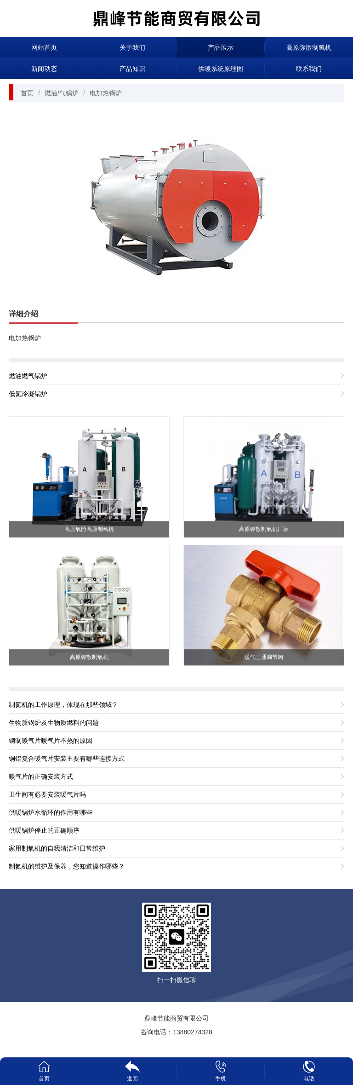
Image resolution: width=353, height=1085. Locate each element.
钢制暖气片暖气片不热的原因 (50, 740)
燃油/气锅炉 (62, 93)
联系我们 (309, 68)
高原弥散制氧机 (308, 47)
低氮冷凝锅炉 (28, 393)
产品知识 (132, 68)
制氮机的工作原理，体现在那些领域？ (63, 704)
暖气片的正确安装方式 (41, 776)
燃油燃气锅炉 (28, 375)
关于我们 (132, 47)
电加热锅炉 (106, 93)
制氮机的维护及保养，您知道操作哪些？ (67, 866)
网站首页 (44, 47)
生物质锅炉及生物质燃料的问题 (54, 722)
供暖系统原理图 (220, 68)
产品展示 (220, 47)
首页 (27, 93)
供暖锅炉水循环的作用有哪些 (50, 812)
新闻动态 (44, 68)
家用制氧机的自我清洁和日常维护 (57, 848)
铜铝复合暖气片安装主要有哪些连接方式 (67, 758)
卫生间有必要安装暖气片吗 (47, 794)
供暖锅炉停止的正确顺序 (44, 830)
